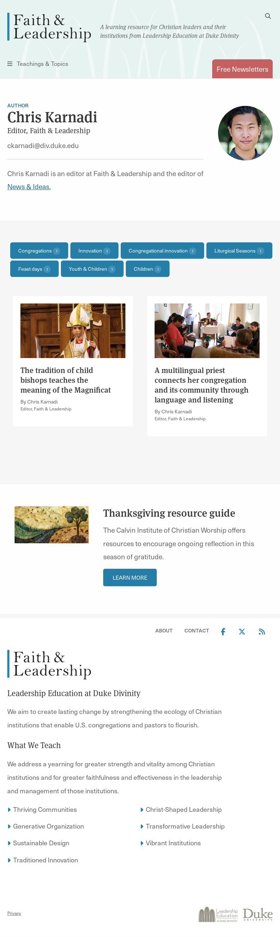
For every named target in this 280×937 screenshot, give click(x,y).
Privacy (14, 913)
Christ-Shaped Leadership (184, 809)
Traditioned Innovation (45, 860)
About (164, 630)
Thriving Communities (45, 809)
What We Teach (34, 745)
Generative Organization (48, 826)
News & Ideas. (29, 186)
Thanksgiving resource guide (170, 513)
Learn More (130, 577)
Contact (196, 630)
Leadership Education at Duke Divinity (73, 693)
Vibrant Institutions (173, 842)
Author (17, 105)
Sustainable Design (41, 842)
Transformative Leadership (185, 826)
